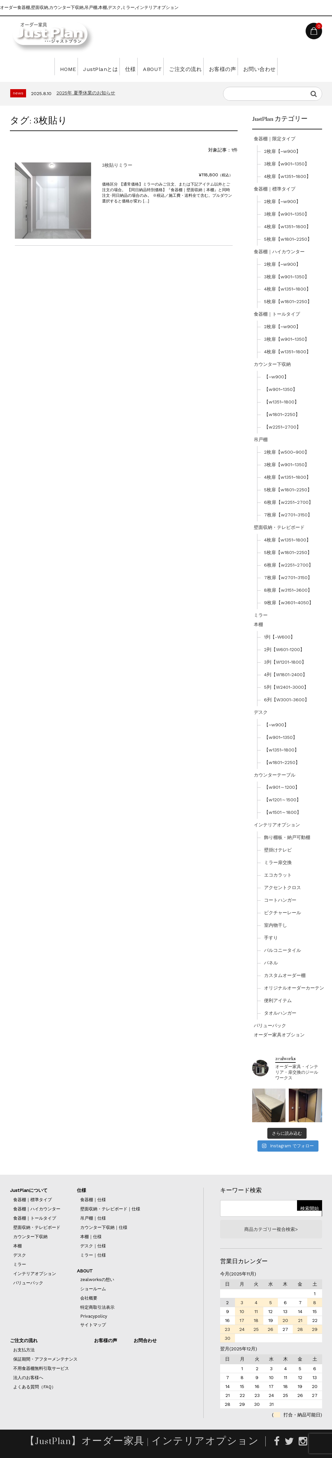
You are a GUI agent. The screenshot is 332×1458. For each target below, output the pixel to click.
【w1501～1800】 (282, 812)
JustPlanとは (81, 66)
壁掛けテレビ (278, 849)
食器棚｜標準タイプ (274, 188)
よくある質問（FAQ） (34, 1386)
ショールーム (93, 1288)
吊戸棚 (261, 439)
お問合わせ (145, 1340)
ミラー (261, 615)
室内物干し (275, 925)
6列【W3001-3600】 (286, 699)
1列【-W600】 (279, 637)
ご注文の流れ (191, 66)
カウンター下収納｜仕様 (103, 1227)
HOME (40, 66)
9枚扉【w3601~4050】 (289, 602)
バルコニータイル (282, 950)
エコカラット (278, 875)
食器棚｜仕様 (93, 1199)
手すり (271, 937)
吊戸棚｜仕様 (93, 1218)
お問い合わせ (283, 66)
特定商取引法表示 (97, 1307)
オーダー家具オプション (279, 1034)
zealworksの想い (97, 1279)
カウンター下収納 (272, 364)
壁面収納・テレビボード (279, 527)
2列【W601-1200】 (284, 649)
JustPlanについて (29, 1190)
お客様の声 (237, 66)
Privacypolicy (93, 1316)
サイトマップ (93, 1324)
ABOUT (150, 66)
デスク (261, 712)
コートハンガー (280, 900)
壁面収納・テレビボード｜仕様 (110, 1208)
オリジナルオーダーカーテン (294, 987)
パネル (271, 962)
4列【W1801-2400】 (285, 674)
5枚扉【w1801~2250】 (288, 239)
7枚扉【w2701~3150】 (288, 514)
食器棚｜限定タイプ (274, 138)
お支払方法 (24, 1349)
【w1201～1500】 (282, 799)
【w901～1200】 (282, 787)
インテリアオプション (277, 824)
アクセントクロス (282, 887)
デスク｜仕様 (93, 1245)
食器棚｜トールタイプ (277, 314)
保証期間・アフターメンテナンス (45, 1359)
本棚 (258, 624)
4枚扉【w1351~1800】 (287, 176)
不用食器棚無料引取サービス (41, 1368)
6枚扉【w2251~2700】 (288, 502)
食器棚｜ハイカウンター (279, 251)
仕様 (119, 66)
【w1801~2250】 (282, 414)
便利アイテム (278, 1000)
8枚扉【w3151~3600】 (288, 590)
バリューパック (270, 1025)
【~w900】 (276, 376)
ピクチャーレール (282, 912)
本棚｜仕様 (91, 1236)
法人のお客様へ (28, 1377)
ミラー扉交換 (278, 862)
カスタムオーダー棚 (285, 975)
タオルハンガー (280, 1013)
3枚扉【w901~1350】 (286, 163)
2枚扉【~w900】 (282, 151)
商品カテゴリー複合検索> (271, 1229)
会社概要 (88, 1298)
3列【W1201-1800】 (285, 662)
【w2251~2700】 (282, 427)
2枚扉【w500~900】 (286, 452)
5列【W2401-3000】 (286, 687)
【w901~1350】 (280, 389)
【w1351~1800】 (281, 401)
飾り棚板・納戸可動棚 (287, 837)
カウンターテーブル (274, 775)
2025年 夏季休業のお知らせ (85, 92)
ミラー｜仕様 (93, 1255)
